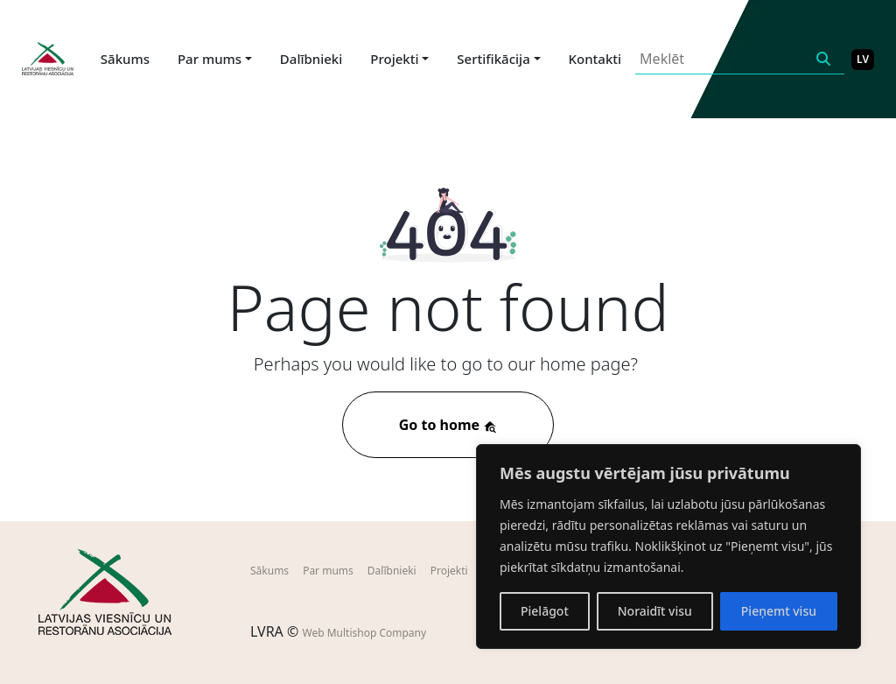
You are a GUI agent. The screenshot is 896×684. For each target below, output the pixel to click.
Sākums (125, 58)
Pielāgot (545, 611)
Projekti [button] (394, 58)
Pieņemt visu (778, 611)
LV (863, 59)
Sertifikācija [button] (493, 58)
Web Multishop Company (364, 632)
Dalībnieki (311, 58)
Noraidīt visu (655, 611)
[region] (668, 546)
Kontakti (595, 58)
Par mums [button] (210, 58)
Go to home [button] (448, 424)
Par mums (328, 570)
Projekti (449, 570)
